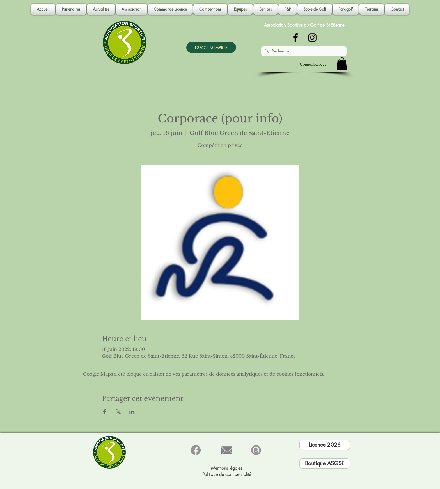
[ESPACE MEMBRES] (211, 47)
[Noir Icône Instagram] (312, 37)
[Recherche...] (303, 51)
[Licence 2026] (324, 445)
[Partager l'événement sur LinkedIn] (132, 411)
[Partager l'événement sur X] (118, 411)
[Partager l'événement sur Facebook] (104, 411)
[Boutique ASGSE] (324, 463)
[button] (131, 9)
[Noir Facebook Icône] (295, 37)
